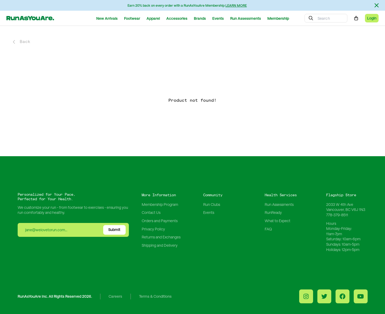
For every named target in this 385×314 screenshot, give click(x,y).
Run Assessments (245, 18)
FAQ (268, 229)
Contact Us (151, 212)
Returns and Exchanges (161, 237)
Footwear (132, 18)
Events (218, 18)
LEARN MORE (236, 5)
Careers (115, 296)
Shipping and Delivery (160, 245)
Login (371, 18)
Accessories (176, 18)
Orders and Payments (160, 220)
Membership (278, 18)
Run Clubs (211, 204)
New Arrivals (107, 18)
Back (21, 41)
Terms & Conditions (155, 296)
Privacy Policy (153, 229)
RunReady (273, 212)
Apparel (153, 18)
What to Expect (277, 220)
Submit (114, 229)
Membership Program (160, 204)
